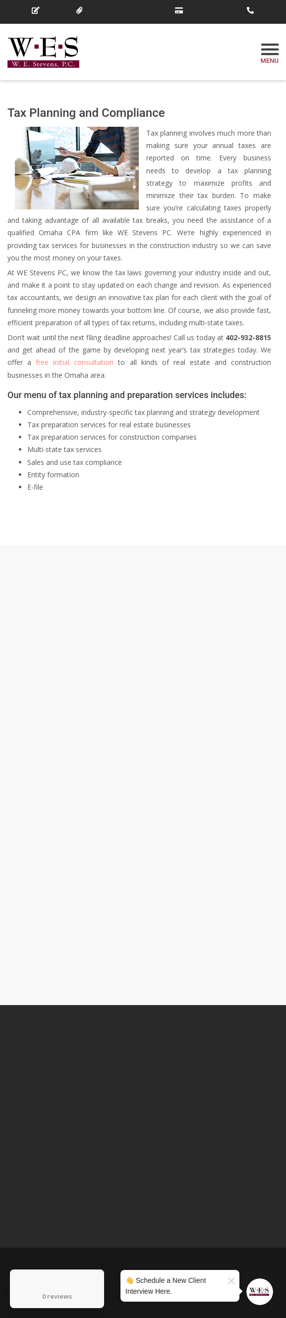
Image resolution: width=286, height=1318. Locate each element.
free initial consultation (75, 362)
